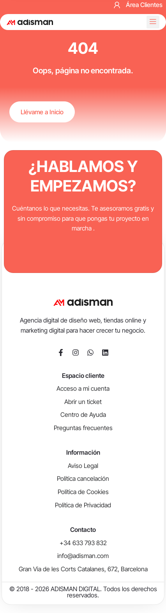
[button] (153, 22)
